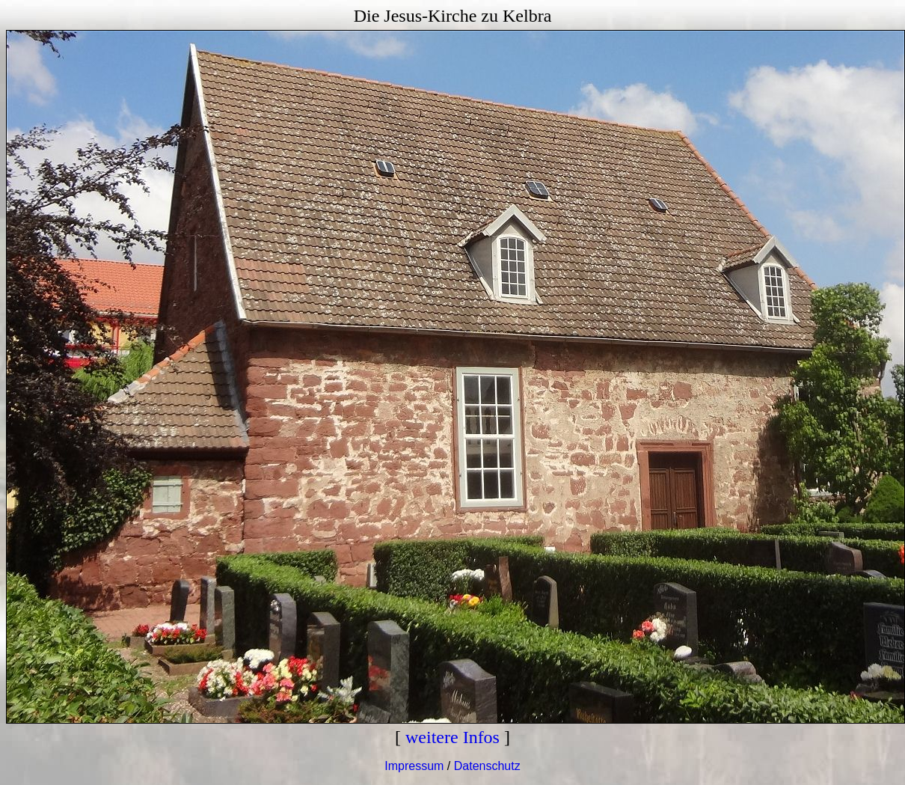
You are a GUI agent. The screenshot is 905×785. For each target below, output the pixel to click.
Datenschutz (487, 766)
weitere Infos (452, 737)
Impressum (414, 766)
